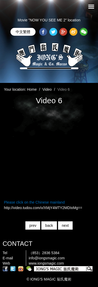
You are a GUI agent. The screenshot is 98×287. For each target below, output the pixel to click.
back (49, 225)
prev (32, 225)
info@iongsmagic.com (47, 258)
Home (32, 89)
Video (47, 89)
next (65, 225)
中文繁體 (23, 32)
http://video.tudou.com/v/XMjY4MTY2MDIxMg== (43, 208)
